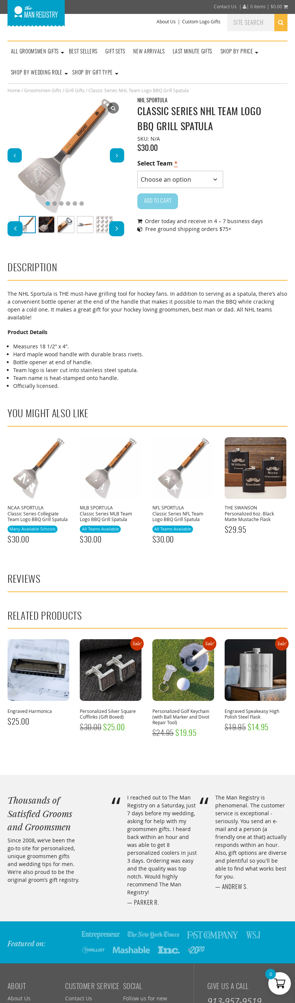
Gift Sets (115, 52)
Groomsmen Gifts (42, 90)
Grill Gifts (75, 90)
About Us (166, 21)
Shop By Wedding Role (36, 73)
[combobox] (257, 22)
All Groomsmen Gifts (35, 52)
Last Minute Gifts (192, 52)
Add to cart (158, 201)
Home (14, 90)
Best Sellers (83, 52)
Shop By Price (236, 52)
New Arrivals (148, 52)
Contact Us (225, 6)
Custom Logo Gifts (201, 21)
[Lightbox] (113, 108)
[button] (117, 155)
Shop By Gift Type (92, 73)
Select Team (157, 163)
